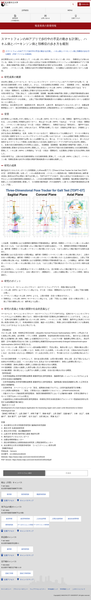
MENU (70, 10)
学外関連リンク (65, 589)
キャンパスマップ (26, 500)
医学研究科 (25, 494)
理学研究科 (9, 525)
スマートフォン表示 (25, 473)
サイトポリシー (6, 589)
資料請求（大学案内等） (15, 19)
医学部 (9, 494)
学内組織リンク (53, 589)
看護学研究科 (41, 494)
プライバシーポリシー (20, 589)
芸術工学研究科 (25, 573)
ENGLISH (85, 4)
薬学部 (9, 549)
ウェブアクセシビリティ (38, 589)
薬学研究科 (25, 549)
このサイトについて (78, 589)
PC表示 (68, 473)
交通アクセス (76, 18)
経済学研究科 (25, 519)
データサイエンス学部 (25, 525)
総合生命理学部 (73, 519)
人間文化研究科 (57, 519)
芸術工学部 (9, 573)
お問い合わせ (45, 18)
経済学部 (9, 519)
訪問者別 (25, 10)
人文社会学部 (41, 519)
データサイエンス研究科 (41, 525)
